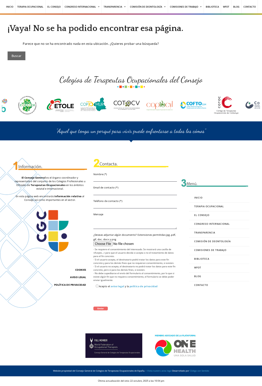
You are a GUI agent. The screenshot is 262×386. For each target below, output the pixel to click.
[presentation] (122, 297)
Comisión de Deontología (149, 6)
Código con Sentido (199, 370)
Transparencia (116, 6)
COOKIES (80, 269)
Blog (236, 6)
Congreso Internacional (83, 6)
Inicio (9, 6)
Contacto (249, 6)
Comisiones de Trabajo (187, 6)
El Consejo (54, 6)
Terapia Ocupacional (30, 6)
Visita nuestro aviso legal (159, 370)
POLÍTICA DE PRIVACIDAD (70, 284)
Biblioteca (212, 6)
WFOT (226, 6)
